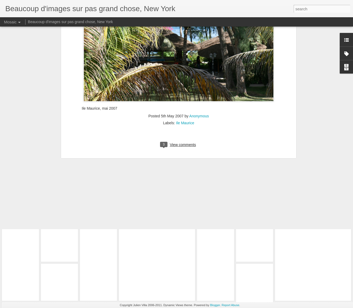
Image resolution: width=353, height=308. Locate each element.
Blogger (215, 305)
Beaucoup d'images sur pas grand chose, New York (70, 22)
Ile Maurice (185, 67)
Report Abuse (230, 305)
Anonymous (199, 60)
